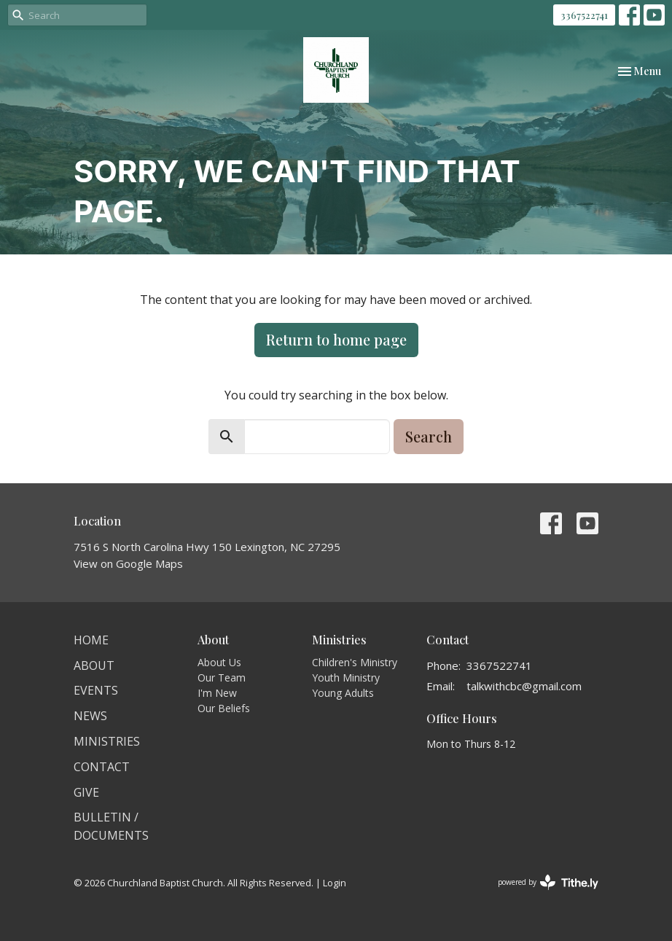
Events (96, 690)
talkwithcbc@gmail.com (524, 686)
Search (428, 436)
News (90, 716)
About (94, 665)
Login (334, 882)
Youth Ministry (346, 677)
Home (91, 640)
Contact (102, 767)
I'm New (217, 693)
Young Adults (343, 693)
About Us (219, 662)
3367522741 (584, 15)
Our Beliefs (224, 708)
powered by (548, 882)
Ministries (107, 741)
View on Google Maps (128, 563)
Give (86, 792)
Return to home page (336, 339)
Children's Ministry (354, 662)
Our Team (222, 677)
